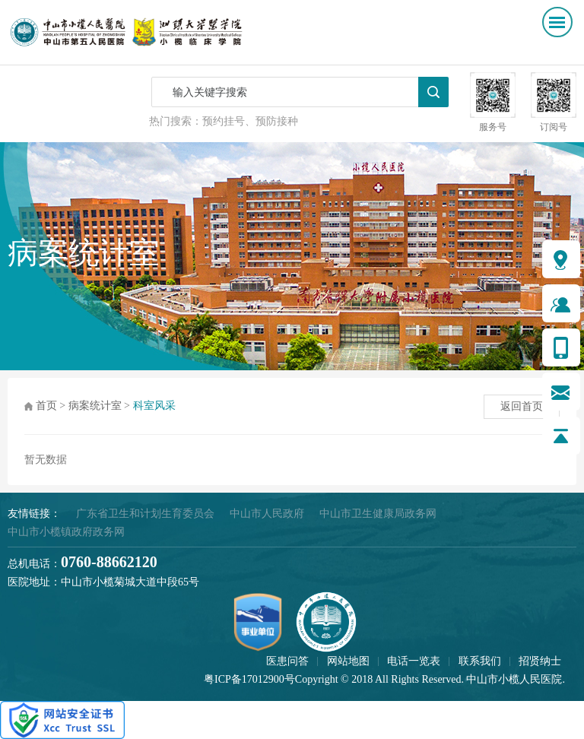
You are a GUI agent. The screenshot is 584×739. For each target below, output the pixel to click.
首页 (46, 405)
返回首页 (521, 406)
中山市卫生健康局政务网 (377, 513)
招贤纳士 (540, 661)
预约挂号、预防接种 (250, 121)
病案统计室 (95, 405)
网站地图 (348, 661)
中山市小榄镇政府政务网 (66, 532)
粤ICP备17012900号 (249, 679)
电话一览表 (413, 661)
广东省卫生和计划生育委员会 (145, 513)
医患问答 (287, 661)
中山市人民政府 (267, 513)
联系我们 (480, 661)
